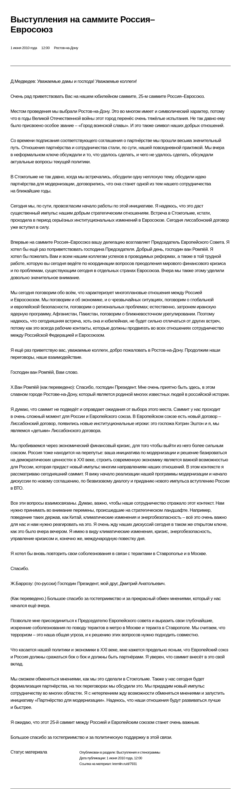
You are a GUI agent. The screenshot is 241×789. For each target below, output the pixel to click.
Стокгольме (26, 176)
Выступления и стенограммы (138, 752)
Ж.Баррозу (21, 583)
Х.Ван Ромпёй (24, 387)
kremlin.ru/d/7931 (124, 764)
